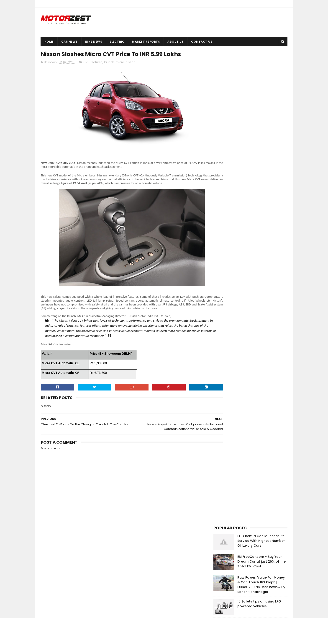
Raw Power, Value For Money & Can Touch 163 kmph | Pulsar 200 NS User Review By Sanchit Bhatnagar (261, 110)
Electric (117, 42)
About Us (175, 42)
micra (120, 63)
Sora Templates (65, 612)
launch (109, 63)
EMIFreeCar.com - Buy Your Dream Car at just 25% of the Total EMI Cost (261, 87)
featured (96, 63)
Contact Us (201, 42)
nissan (130, 63)
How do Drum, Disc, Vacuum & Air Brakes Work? (262, 191)
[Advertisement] (247, 275)
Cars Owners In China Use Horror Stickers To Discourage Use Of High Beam (259, 591)
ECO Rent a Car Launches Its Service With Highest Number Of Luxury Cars (261, 66)
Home (49, 42)
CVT (86, 63)
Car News (69, 42)
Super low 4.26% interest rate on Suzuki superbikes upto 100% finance (261, 173)
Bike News (93, 42)
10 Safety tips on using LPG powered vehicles (259, 129)
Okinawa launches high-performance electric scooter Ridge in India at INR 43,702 (262, 152)
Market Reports (146, 42)
